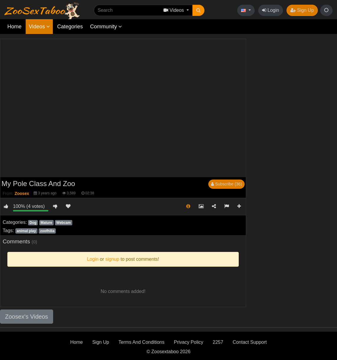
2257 (218, 342)
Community (106, 27)
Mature (46, 223)
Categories (70, 27)
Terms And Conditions (142, 342)
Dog (33, 223)
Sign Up (302, 10)
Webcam (63, 223)
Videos (39, 27)
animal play (26, 231)
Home (14, 27)
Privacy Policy (188, 342)
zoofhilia (47, 231)
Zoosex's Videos (26, 316)
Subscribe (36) (226, 184)
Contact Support (250, 342)
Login (270, 10)
